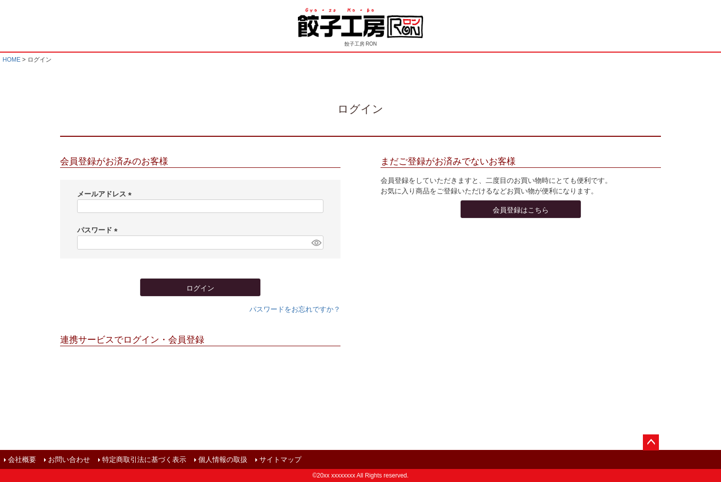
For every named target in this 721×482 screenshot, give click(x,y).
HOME (12, 59)
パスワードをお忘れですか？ (294, 309)
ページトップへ (651, 442)
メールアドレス (106, 194)
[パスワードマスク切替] (316, 242)
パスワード (99, 230)
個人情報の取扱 (222, 459)
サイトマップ (280, 459)
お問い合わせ (69, 459)
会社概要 (22, 459)
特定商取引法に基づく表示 (144, 459)
